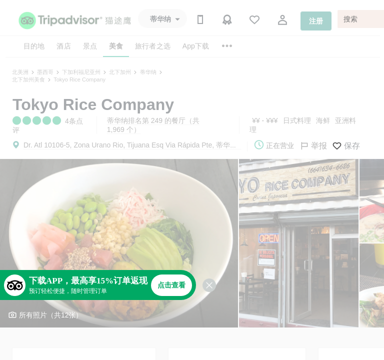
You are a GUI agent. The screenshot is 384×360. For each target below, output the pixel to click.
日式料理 (297, 120)
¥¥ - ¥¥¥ (265, 120)
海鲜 (323, 120)
